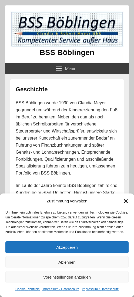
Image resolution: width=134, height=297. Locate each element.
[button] (126, 201)
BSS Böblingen (67, 52)
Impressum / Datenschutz (60, 289)
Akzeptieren (67, 247)
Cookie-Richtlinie (27, 289)
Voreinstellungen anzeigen (67, 277)
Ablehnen (66, 262)
